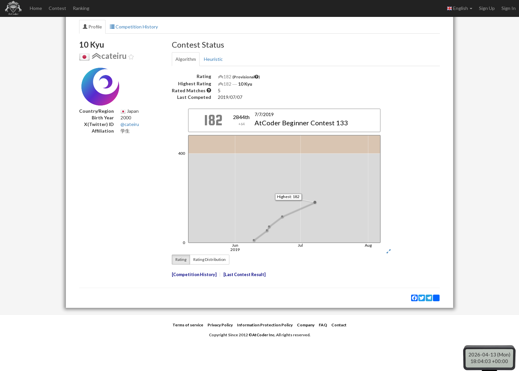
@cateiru (129, 124)
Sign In (508, 8)
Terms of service (187, 324)
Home (36, 8)
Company (305, 324)
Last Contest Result (244, 274)
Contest (57, 8)
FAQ (323, 324)
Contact (339, 324)
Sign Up (487, 8)
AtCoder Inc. (263, 334)
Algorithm (185, 59)
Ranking (81, 8)
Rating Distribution (209, 259)
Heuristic (213, 59)
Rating (180, 259)
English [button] (459, 8)
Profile (92, 26)
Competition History (134, 26)
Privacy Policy (220, 324)
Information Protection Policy (265, 324)
